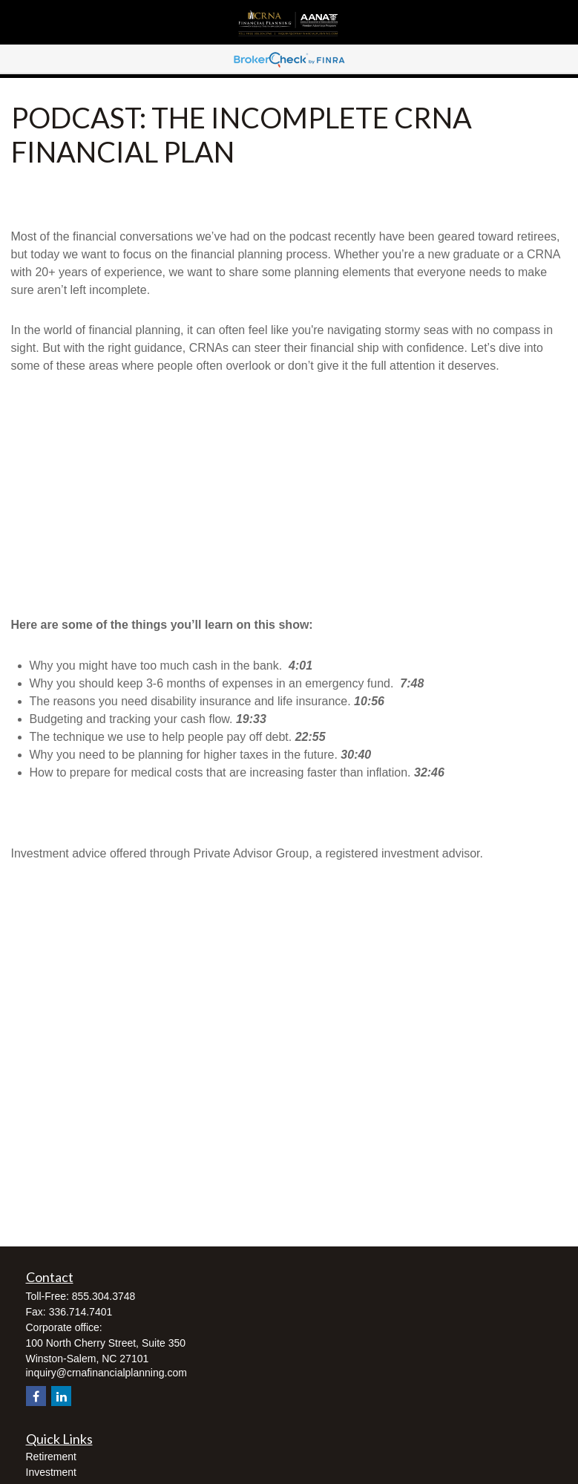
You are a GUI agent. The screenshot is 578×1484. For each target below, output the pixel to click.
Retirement (51, 1456)
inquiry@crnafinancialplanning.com (106, 1373)
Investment (51, 1472)
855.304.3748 (104, 1296)
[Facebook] (36, 1396)
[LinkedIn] (61, 1396)
